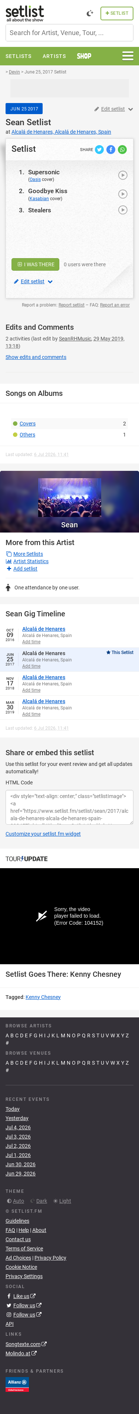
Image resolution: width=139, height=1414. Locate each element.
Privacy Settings (24, 1276)
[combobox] (69, 32)
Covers (28, 424)
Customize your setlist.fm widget (43, 834)
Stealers (39, 210)
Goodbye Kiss (47, 191)
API (10, 1324)
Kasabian (39, 198)
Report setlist (72, 305)
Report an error (115, 305)
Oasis (35, 179)
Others (27, 435)
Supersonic (44, 172)
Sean (15, 122)
